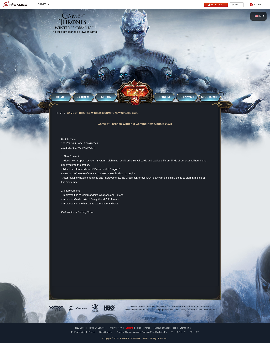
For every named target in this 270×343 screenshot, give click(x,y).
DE (178, 332)
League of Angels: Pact (165, 328)
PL (185, 332)
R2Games (15, 4)
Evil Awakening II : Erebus (83, 332)
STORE (257, 4)
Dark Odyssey (105, 332)
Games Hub (215, 4)
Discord (129, 328)
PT (197, 332)
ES (191, 332)
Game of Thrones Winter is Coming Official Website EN (141, 332)
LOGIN (238, 4)
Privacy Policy (115, 328)
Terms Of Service (97, 328)
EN (258, 16)
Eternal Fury (185, 328)
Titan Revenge (143, 328)
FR (172, 332)
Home (59, 113)
